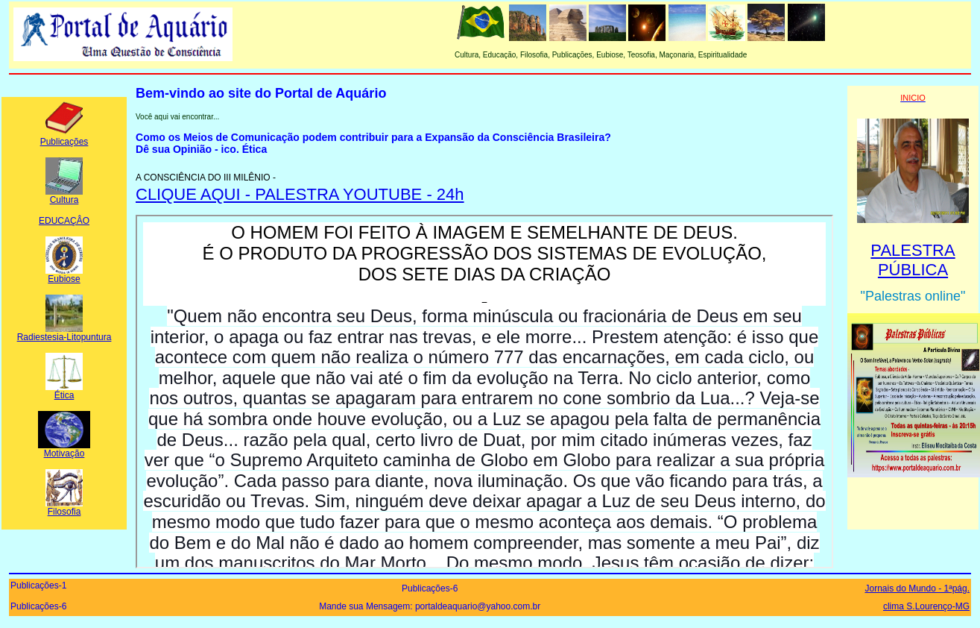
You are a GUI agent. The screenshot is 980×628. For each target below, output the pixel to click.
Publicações (64, 137)
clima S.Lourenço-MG (926, 606)
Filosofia (64, 507)
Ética (64, 391)
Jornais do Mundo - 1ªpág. (917, 588)
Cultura (64, 195)
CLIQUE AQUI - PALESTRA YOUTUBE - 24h (300, 194)
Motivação (64, 449)
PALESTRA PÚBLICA (912, 260)
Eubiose (64, 275)
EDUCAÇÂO (64, 221)
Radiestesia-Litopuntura (64, 333)
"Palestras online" (913, 296)
